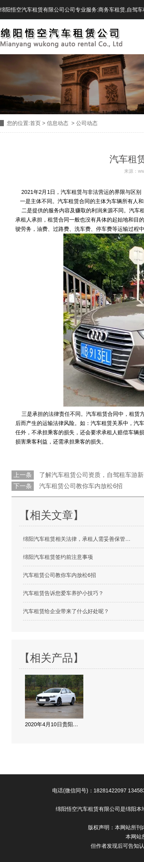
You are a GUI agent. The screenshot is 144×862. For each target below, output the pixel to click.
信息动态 (57, 123)
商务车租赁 (111, 10)
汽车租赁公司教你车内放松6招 (80, 486)
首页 (35, 123)
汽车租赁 (71, 192)
